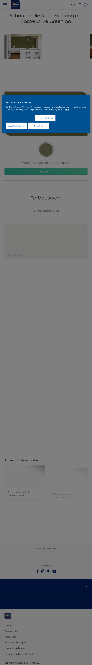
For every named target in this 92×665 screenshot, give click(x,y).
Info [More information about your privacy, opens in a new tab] (67, 109)
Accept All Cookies (16, 126)
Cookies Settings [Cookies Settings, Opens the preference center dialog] (45, 118)
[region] (46, 114)
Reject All (38, 126)
